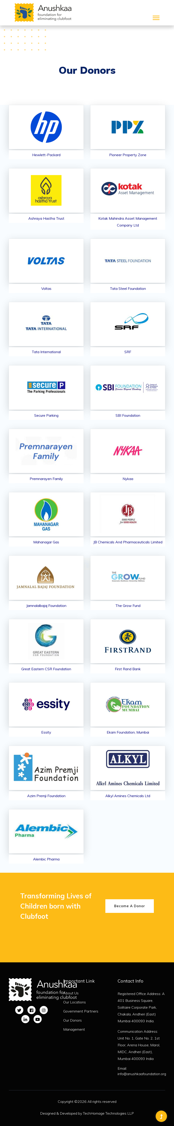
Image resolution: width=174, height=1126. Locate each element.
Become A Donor (129, 906)
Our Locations (74, 1002)
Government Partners (80, 1011)
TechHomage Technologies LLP (108, 1113)
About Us (71, 993)
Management (74, 1029)
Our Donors (72, 1020)
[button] (155, 17)
